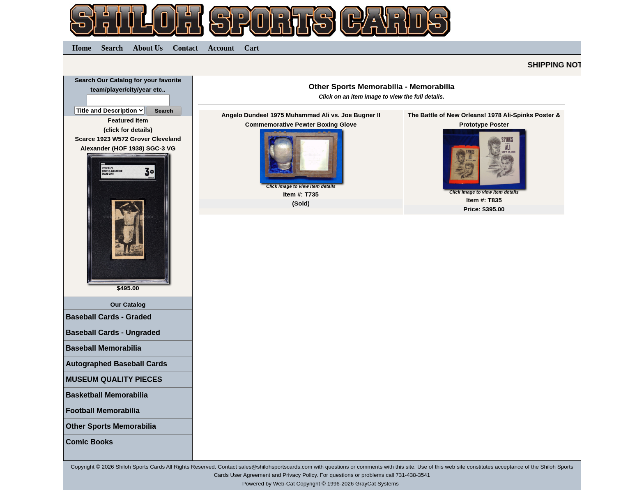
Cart (251, 48)
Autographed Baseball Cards (116, 364)
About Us (148, 48)
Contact (185, 48)
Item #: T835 (484, 199)
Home (81, 48)
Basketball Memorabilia (107, 395)
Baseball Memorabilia (103, 348)
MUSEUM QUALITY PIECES (114, 379)
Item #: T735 (301, 194)
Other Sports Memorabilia (111, 426)
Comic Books (89, 442)
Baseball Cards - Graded (109, 317)
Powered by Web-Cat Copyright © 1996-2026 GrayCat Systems (322, 484)
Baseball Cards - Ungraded (113, 332)
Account (221, 48)
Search (112, 48)
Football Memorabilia (103, 411)
